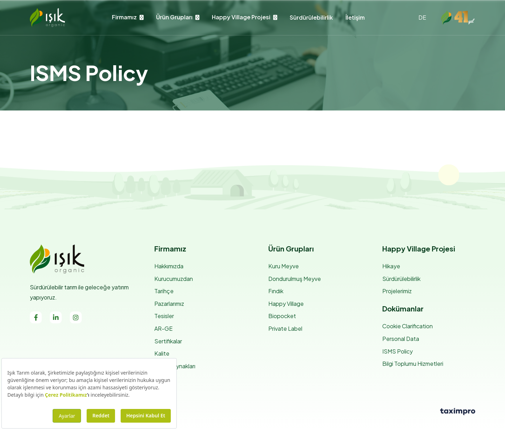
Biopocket (282, 316)
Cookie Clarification (407, 326)
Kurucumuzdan (173, 278)
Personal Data (400, 338)
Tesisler (164, 316)
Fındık (275, 291)
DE (422, 17)
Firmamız (124, 17)
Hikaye (391, 266)
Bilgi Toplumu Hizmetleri (412, 363)
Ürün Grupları (174, 17)
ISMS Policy (397, 351)
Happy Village (286, 303)
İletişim (355, 17)
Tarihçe (164, 291)
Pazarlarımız (169, 303)
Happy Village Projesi (241, 17)
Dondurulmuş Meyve (294, 278)
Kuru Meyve (283, 266)
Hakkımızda (168, 266)
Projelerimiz (397, 291)
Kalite (161, 353)
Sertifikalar (168, 341)
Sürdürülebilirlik (311, 17)
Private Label (285, 328)
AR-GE (163, 328)
